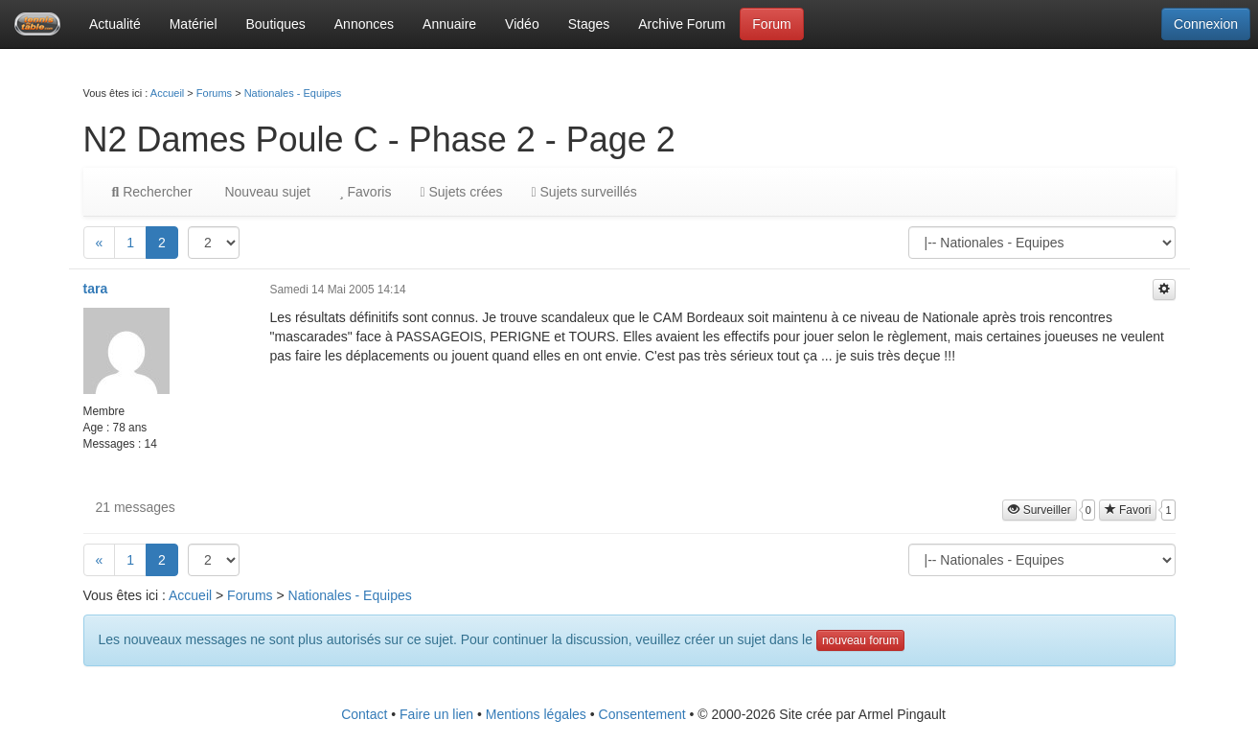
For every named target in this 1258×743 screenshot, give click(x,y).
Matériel (193, 24)
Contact (364, 714)
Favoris (365, 191)
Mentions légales (536, 714)
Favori (1128, 510)
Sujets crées (461, 191)
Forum (771, 24)
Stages (589, 24)
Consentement (642, 714)
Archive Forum (681, 24)
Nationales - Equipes (293, 93)
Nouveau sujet (265, 191)
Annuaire (449, 24)
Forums (214, 93)
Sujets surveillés (584, 191)
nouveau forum (860, 640)
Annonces (364, 24)
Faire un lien (436, 714)
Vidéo (522, 24)
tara (95, 288)
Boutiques (276, 24)
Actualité (115, 24)
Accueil (167, 93)
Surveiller (1039, 510)
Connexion (1206, 24)
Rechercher (152, 191)
